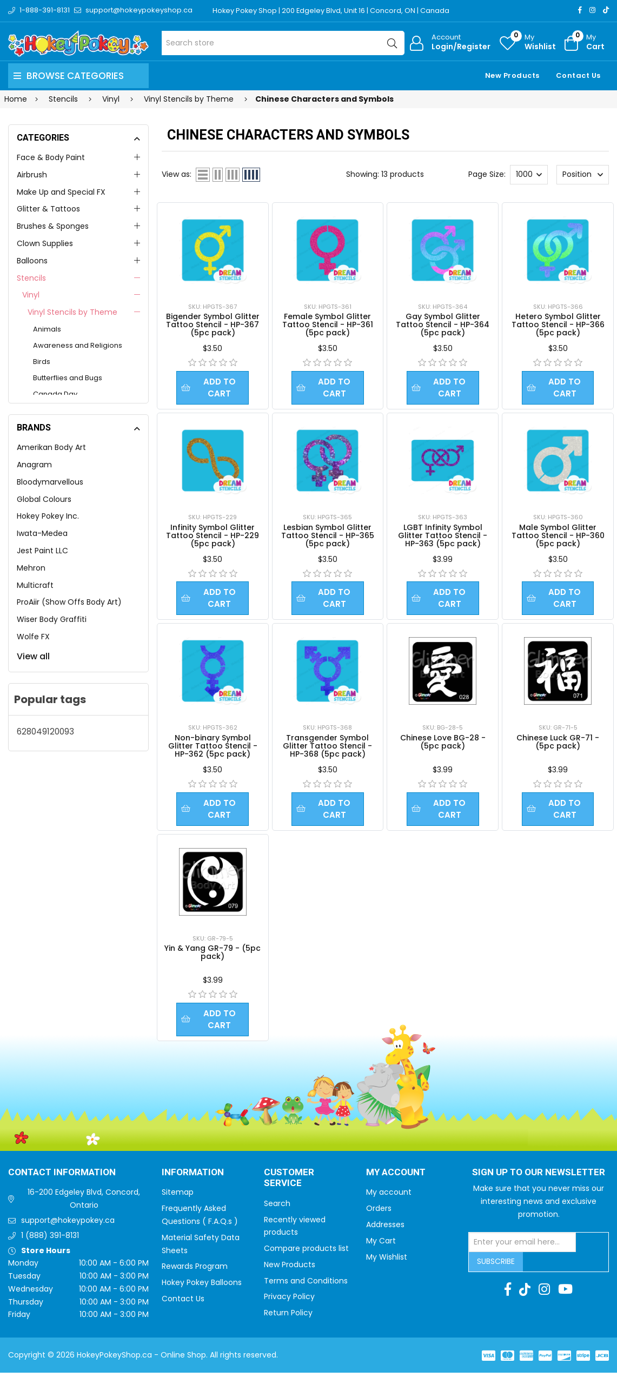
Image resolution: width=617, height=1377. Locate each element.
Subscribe (496, 1265)
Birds (41, 361)
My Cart (381, 1245)
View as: (176, 174)
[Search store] (283, 43)
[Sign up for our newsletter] (522, 1246)
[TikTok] (606, 10)
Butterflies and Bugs (67, 378)
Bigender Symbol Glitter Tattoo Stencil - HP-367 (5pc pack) (213, 324)
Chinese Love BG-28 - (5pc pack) (443, 743)
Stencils (31, 278)
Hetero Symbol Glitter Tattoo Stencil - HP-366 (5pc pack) (558, 324)
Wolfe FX (33, 636)
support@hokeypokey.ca (68, 1224)
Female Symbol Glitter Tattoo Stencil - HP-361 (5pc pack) (327, 324)
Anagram (34, 464)
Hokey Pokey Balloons (202, 1286)
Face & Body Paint (51, 157)
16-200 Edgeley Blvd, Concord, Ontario (84, 1203)
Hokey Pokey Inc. (48, 516)
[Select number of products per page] (529, 174)
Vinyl (30, 294)
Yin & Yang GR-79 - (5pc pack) (212, 955)
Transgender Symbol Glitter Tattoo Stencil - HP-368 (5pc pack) (327, 748)
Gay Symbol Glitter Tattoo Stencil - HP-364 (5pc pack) (442, 324)
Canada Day (55, 394)
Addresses (385, 1228)
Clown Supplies (45, 243)
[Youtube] (565, 1293)
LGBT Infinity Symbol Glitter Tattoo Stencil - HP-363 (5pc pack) (442, 536)
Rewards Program (195, 1270)
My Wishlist (386, 1261)
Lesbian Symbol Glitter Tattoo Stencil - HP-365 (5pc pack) (327, 536)
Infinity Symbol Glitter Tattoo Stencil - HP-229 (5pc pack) (212, 536)
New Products (512, 75)
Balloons (32, 260)
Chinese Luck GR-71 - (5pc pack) (557, 743)
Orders (379, 1212)
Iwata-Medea (42, 533)
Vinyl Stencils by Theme (72, 312)
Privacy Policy (289, 1300)
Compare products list (306, 1252)
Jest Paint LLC (42, 550)
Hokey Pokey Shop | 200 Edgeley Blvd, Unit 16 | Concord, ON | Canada (332, 10)
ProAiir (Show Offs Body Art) (69, 602)
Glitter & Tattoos (48, 208)
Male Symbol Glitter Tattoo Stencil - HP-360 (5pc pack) (558, 536)
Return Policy (288, 1317)
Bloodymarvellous (50, 481)
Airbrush (32, 174)
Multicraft (35, 585)
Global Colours (44, 499)
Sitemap (178, 1196)
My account (389, 1196)
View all (33, 656)
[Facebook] (580, 10)
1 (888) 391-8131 (50, 1239)
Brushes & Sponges (53, 226)
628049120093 (45, 731)
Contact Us (578, 75)
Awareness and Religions (77, 345)
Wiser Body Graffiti (52, 619)
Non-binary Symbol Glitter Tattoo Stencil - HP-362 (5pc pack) (212, 748)
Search (277, 1207)
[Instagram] (592, 10)
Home (15, 99)
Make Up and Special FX (61, 192)
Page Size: (487, 174)
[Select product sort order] (582, 174)
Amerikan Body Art (51, 447)
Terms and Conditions (306, 1285)
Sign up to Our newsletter (538, 1176)
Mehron (31, 567)
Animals (47, 329)
